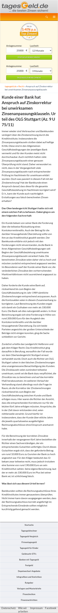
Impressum (36, 608)
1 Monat (41, 50)
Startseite (29, 525)
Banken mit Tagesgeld (29, 559)
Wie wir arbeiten (23, 609)
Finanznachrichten (29, 600)
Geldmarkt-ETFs (29, 554)
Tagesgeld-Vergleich (29, 536)
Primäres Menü (54, 16)
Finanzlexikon (29, 594)
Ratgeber (29, 583)
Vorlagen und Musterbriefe (29, 588)
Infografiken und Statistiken (29, 577)
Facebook (50, 608)
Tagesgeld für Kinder (29, 548)
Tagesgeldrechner (29, 531)
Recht (21, 86)
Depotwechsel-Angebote (29, 571)
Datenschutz (8, 608)
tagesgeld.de (11, 86)
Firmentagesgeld (29, 542)
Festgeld (29, 565)
